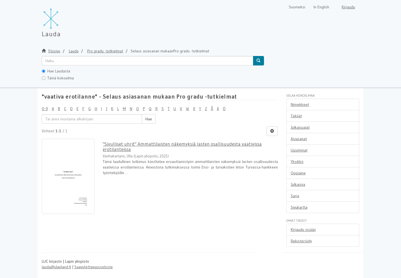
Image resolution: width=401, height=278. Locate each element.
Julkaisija (298, 184)
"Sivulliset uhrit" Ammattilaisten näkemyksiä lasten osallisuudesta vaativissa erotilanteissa (182, 146)
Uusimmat (299, 150)
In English (321, 6)
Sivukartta (299, 207)
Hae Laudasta (56, 71)
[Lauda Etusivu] (63, 19)
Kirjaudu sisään (303, 229)
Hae (148, 118)
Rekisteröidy (301, 240)
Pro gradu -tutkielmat (105, 50)
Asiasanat (299, 138)
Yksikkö (297, 161)
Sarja (295, 195)
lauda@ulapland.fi (56, 266)
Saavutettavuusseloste (93, 266)
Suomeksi (297, 6)
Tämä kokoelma (58, 78)
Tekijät (296, 115)
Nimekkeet (300, 104)
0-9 (45, 108)
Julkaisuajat (300, 127)
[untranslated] (147, 60)
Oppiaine (298, 172)
